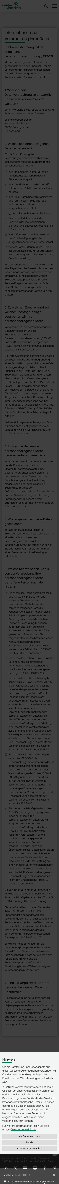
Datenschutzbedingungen (36, 1181)
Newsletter (8, 1175)
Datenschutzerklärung (24, 1129)
